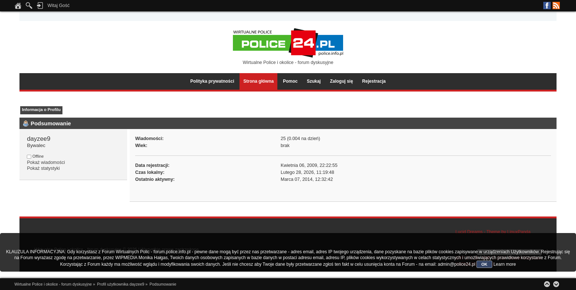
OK (484, 264)
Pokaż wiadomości (46, 162)
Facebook (547, 5)
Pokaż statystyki (43, 168)
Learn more (504, 264)
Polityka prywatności (212, 81)
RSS (556, 5)
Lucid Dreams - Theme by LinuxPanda (493, 231)
